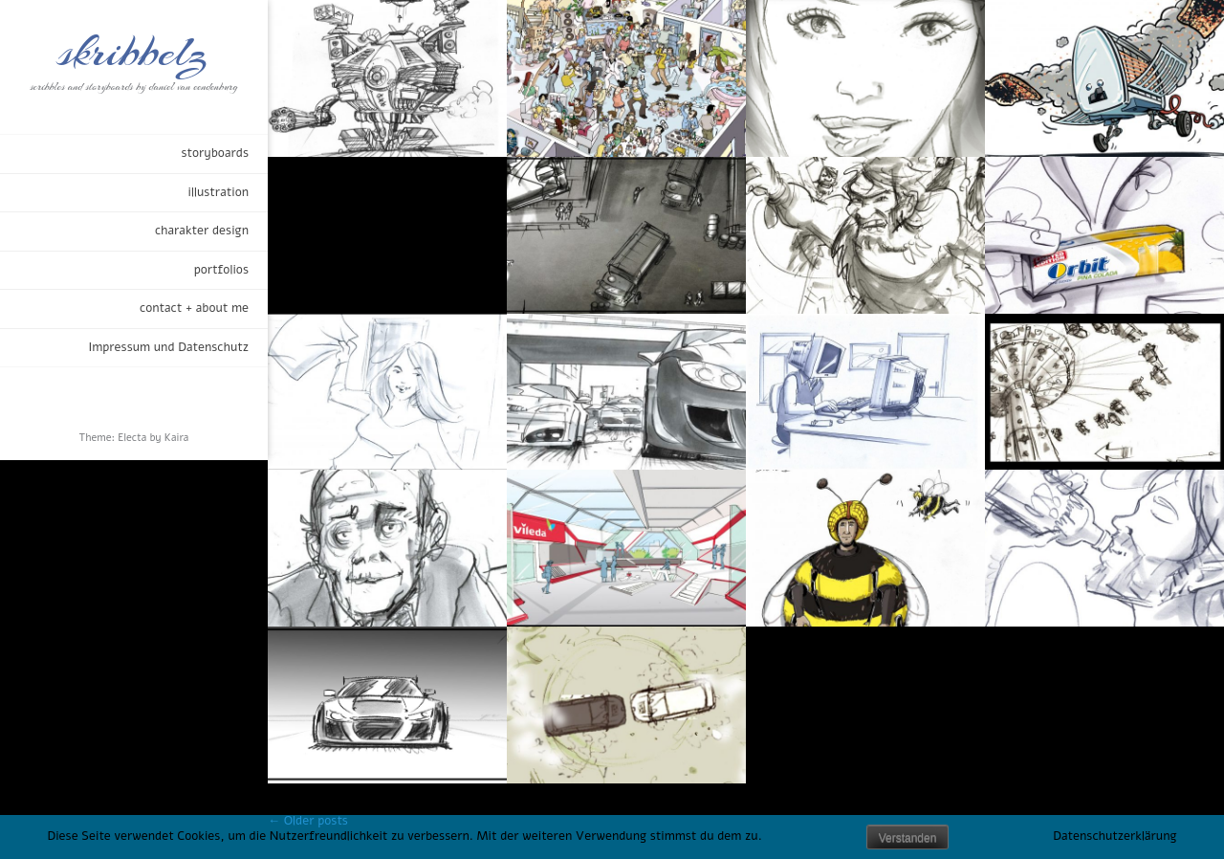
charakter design (202, 230)
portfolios (221, 269)
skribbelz (134, 53)
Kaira (176, 437)
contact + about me (194, 308)
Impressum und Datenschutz (168, 347)
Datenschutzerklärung (1114, 836)
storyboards (215, 153)
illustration (218, 192)
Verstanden (908, 838)
